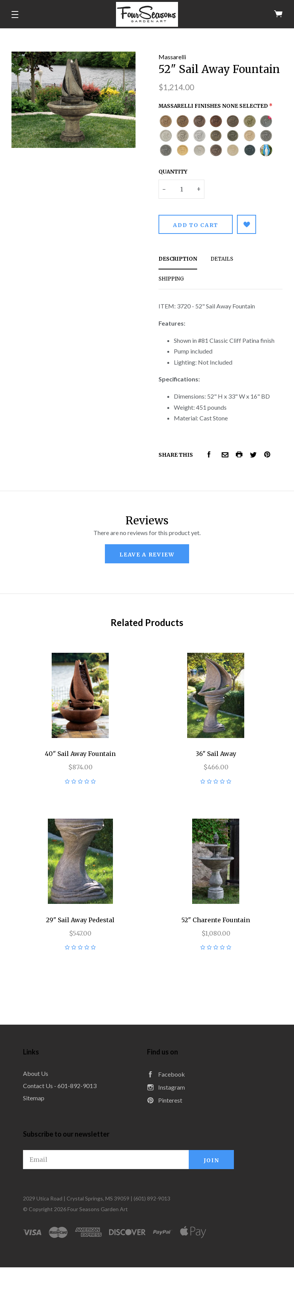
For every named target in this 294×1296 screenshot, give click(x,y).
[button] (15, 14)
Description (177, 259)
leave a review (147, 554)
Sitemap (33, 1097)
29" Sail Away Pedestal (80, 920)
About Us (35, 1073)
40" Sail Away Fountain (80, 753)
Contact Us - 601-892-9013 (59, 1085)
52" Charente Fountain (215, 920)
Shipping (171, 279)
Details (222, 259)
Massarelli (172, 56)
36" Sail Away (216, 753)
